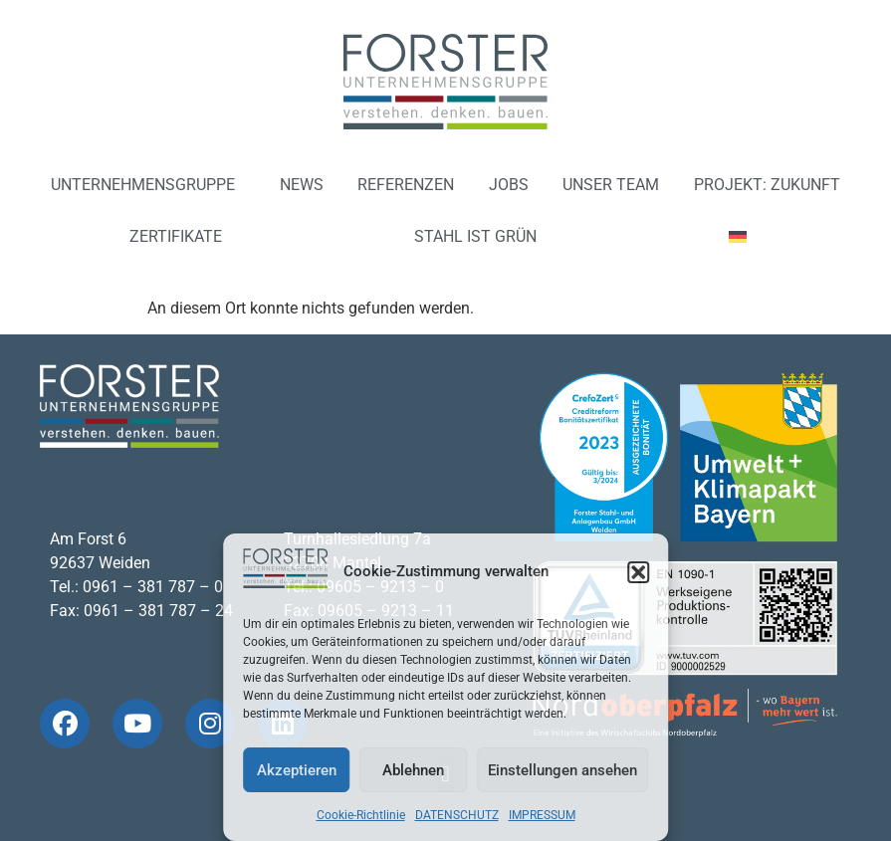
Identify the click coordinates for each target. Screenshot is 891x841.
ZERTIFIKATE (175, 236)
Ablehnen (413, 770)
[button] (638, 572)
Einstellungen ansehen (562, 770)
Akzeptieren (296, 770)
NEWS (302, 184)
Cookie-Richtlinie (361, 815)
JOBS (509, 184)
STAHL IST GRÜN (475, 236)
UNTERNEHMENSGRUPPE (148, 185)
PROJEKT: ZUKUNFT (767, 184)
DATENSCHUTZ (457, 815)
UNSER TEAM (610, 184)
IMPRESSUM (542, 815)
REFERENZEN (405, 184)
